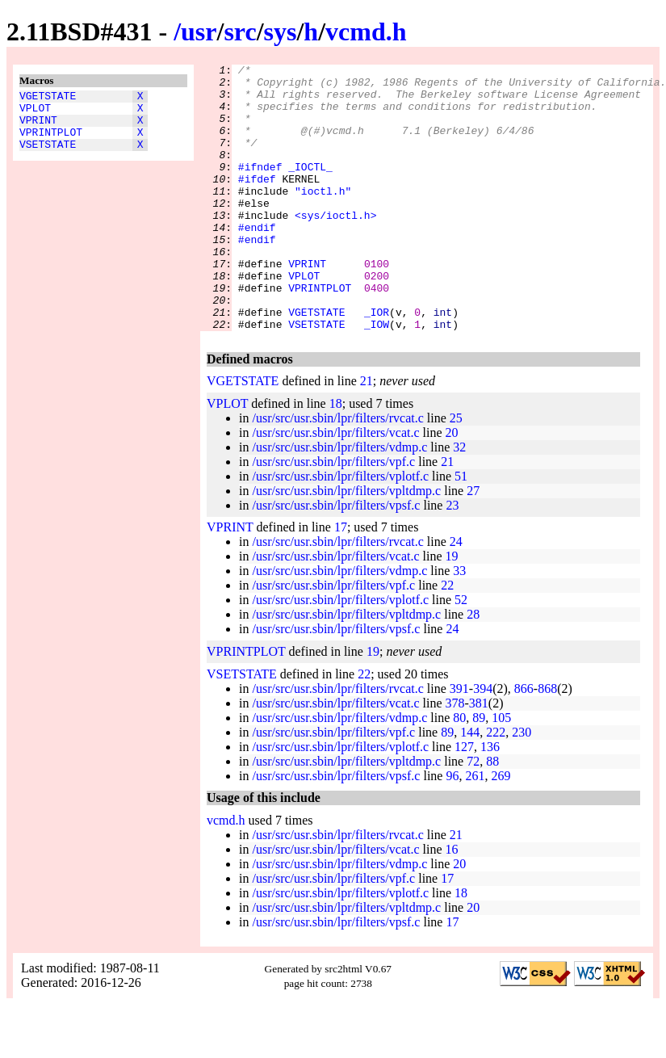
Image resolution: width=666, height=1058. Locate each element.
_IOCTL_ (310, 188)
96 (452, 829)
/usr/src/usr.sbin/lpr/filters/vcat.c (335, 486)
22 (447, 638)
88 (492, 814)
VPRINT (38, 127)
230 (521, 785)
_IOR (376, 362)
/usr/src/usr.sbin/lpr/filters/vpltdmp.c (346, 544)
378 (455, 756)
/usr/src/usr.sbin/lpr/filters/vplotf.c (340, 529)
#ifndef (260, 188)
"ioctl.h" (323, 217)
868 (547, 742)
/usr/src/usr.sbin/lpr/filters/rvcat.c (337, 471)
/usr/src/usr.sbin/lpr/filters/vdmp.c (339, 500)
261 (474, 829)
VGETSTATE (47, 97)
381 (478, 756)
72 (473, 814)
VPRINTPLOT (50, 141)
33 (459, 624)
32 (459, 500)
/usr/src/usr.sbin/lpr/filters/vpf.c (333, 515)
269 (500, 829)
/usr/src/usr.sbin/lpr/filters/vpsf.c (336, 558)
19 (452, 609)
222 (495, 785)
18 (335, 457)
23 (452, 558)
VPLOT (35, 112)
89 (478, 771)
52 (460, 653)
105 (501, 771)
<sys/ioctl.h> (335, 246)
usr (198, 31)
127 (464, 800)
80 (459, 771)
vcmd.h (365, 31)
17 (340, 580)
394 (482, 742)
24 (456, 595)
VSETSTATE (47, 156)
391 (459, 742)
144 (470, 785)
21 (366, 434)
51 (460, 529)
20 (452, 486)
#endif (257, 261)
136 (490, 800)
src (240, 31)
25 (456, 471)
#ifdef (257, 202)
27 (473, 544)
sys (280, 31)
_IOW (376, 377)
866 (524, 742)
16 (452, 902)
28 (473, 667)
